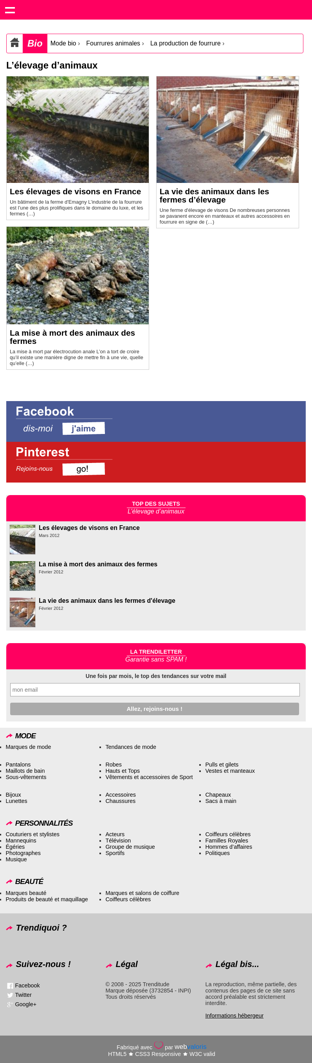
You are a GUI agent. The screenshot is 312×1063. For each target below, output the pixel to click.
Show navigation (10, 10)
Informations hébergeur (234, 1015)
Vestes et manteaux (229, 771)
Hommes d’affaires (228, 847)
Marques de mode (28, 747)
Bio (35, 43)
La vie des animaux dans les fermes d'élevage (107, 600)
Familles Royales (226, 840)
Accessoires (120, 795)
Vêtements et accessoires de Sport (149, 777)
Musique (16, 859)
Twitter (23, 995)
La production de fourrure (185, 43)
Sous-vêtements (25, 777)
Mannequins (20, 840)
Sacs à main (220, 801)
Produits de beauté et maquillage (46, 899)
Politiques (217, 853)
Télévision (118, 840)
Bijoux (13, 795)
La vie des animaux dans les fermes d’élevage (214, 195)
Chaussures (120, 801)
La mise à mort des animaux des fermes (72, 336)
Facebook (27, 985)
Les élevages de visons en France (75, 191)
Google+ (25, 1004)
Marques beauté (25, 893)
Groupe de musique (130, 847)
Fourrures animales (113, 43)
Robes (113, 764)
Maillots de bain (25, 771)
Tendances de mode (130, 747)
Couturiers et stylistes (32, 834)
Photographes (23, 853)
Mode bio (63, 43)
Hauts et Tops (122, 771)
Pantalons (18, 764)
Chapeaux (218, 795)
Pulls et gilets (221, 764)
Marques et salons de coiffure (142, 893)
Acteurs (114, 834)
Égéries (15, 847)
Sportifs (114, 853)
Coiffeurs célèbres (228, 834)
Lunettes (16, 801)
